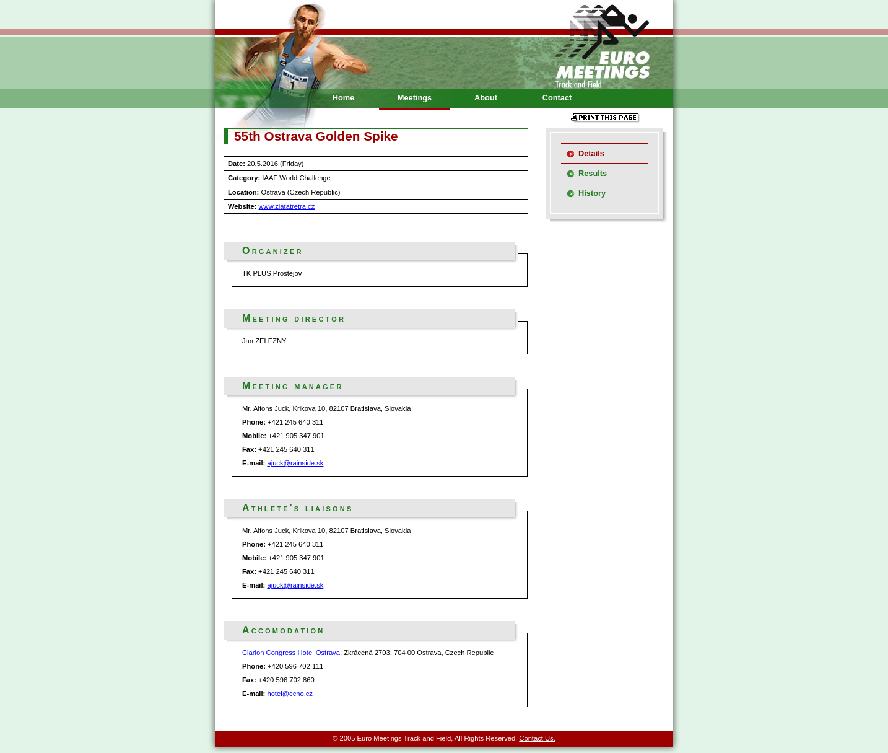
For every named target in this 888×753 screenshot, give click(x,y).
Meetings (415, 97)
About (485, 97)
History (592, 193)
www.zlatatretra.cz (287, 206)
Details (591, 153)
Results (592, 173)
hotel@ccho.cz (290, 693)
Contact (557, 97)
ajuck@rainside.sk (295, 463)
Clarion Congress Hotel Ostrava (291, 652)
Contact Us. (537, 738)
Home (344, 97)
